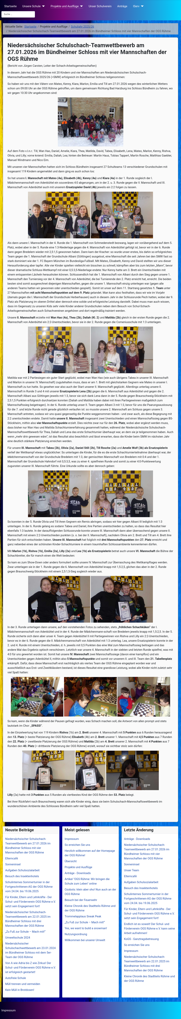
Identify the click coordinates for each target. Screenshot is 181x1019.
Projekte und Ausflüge (65, 6)
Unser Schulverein (100, 6)
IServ (136, 6)
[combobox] (18, 14)
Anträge (122, 6)
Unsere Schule (31, 6)
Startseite (10, 6)
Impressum (8, 1010)
